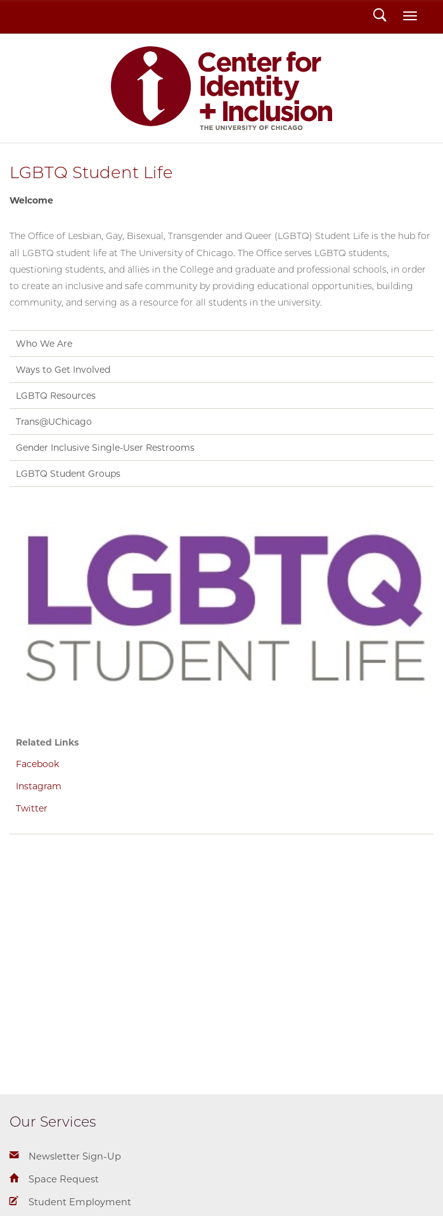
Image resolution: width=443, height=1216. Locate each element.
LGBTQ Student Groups (68, 473)
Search (380, 16)
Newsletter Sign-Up (75, 1156)
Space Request (64, 1179)
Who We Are (44, 343)
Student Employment (80, 1202)
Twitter (32, 808)
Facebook (37, 764)
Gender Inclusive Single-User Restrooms (105, 447)
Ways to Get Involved (63, 369)
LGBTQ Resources (56, 395)
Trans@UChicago (54, 421)
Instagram (38, 786)
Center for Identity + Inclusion (222, 88)
